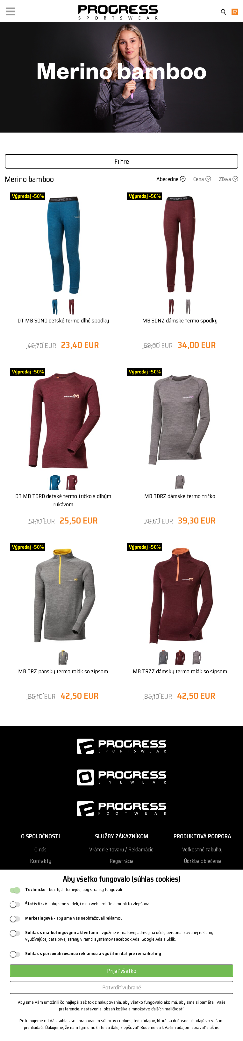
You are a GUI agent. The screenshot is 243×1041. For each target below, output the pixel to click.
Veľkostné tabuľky (202, 849)
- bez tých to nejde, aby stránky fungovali (73, 889)
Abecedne (171, 179)
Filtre (121, 161)
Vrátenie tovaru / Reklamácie (121, 849)
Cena (202, 179)
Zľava (228, 179)
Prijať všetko (121, 970)
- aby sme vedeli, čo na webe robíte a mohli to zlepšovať (88, 903)
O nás (40, 849)
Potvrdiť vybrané (121, 987)
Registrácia (121, 861)
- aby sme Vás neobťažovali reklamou (74, 918)
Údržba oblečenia (202, 861)
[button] (10, 10)
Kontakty (40, 861)
